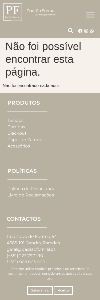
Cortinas (16, 126)
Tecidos (15, 120)
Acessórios (18, 146)
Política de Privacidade (31, 188)
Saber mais (40, 290)
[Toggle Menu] (90, 14)
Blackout (17, 133)
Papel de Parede (24, 139)
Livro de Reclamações (30, 195)
